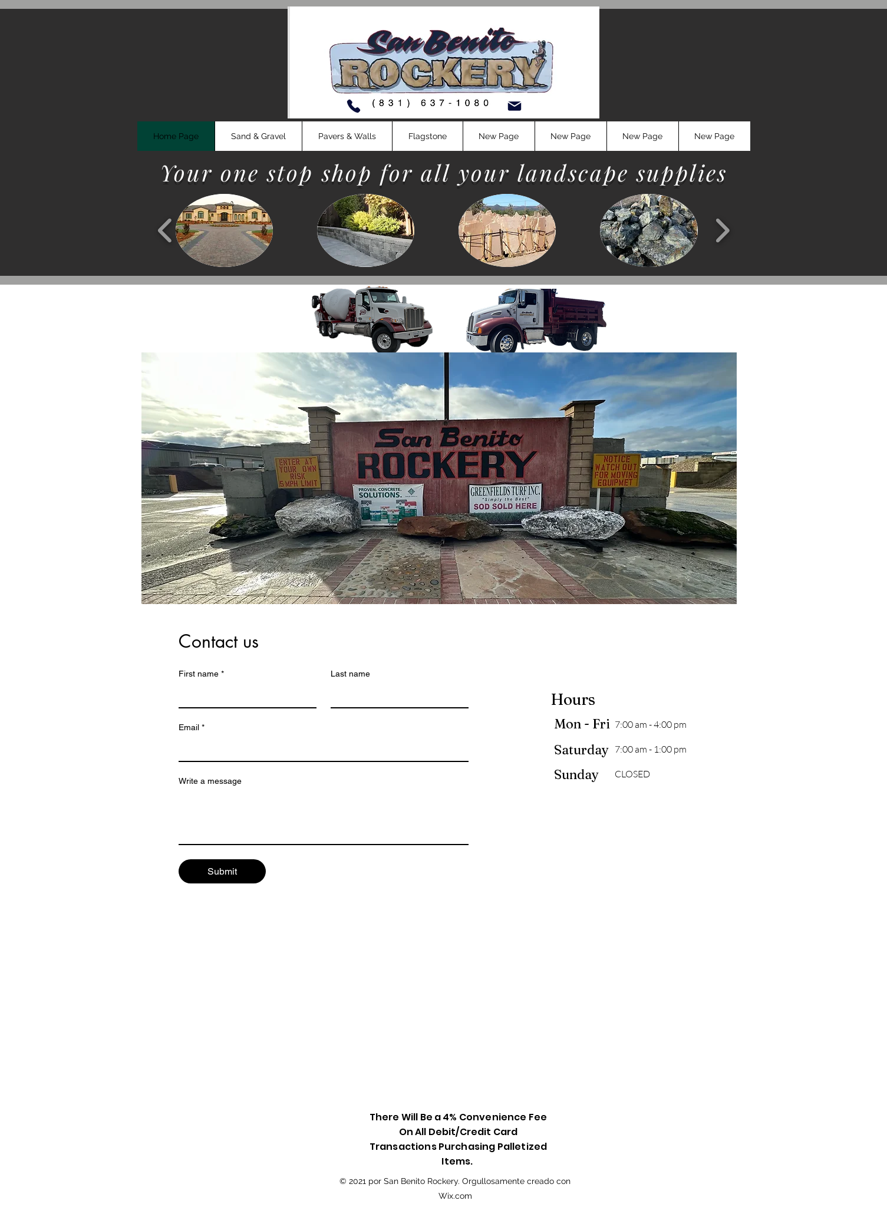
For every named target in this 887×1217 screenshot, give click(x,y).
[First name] (244, 695)
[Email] (320, 749)
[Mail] (515, 106)
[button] (258, 136)
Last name (350, 673)
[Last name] (396, 695)
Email (192, 728)
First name (201, 674)
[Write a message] (324, 817)
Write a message (210, 781)
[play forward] (722, 230)
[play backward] (165, 230)
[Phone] (354, 106)
